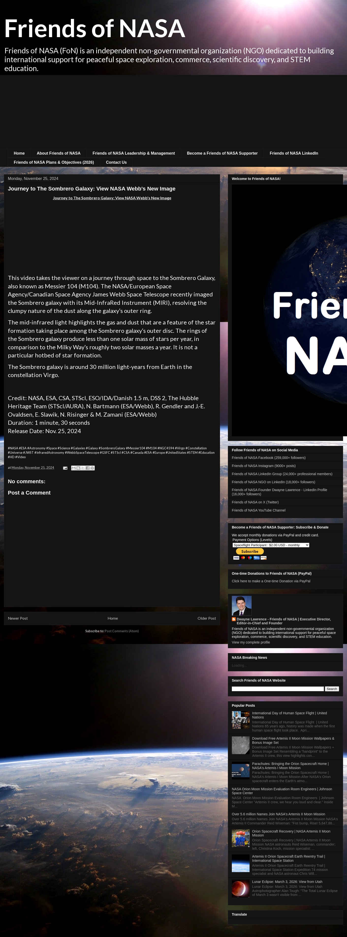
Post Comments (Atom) (122, 631)
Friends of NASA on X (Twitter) (255, 502)
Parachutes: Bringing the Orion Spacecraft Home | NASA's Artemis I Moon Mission (290, 766)
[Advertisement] (173, 111)
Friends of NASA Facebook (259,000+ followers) (269, 458)
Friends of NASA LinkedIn (294, 153)
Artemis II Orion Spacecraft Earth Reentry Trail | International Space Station (288, 858)
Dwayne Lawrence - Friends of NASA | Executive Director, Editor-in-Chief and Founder (284, 621)
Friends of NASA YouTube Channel (258, 510)
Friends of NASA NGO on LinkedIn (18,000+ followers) (273, 482)
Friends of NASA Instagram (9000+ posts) (264, 466)
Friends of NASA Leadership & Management (134, 153)
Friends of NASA (94, 27)
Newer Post (18, 618)
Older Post (207, 618)
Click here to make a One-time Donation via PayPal (271, 581)
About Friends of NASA (58, 153)
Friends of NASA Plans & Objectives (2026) (54, 162)
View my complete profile (251, 642)
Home (19, 153)
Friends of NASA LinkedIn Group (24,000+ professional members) (282, 474)
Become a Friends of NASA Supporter (222, 153)
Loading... (239, 665)
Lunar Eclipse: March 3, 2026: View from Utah (287, 882)
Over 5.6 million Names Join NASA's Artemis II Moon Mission (278, 814)
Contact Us (116, 162)
